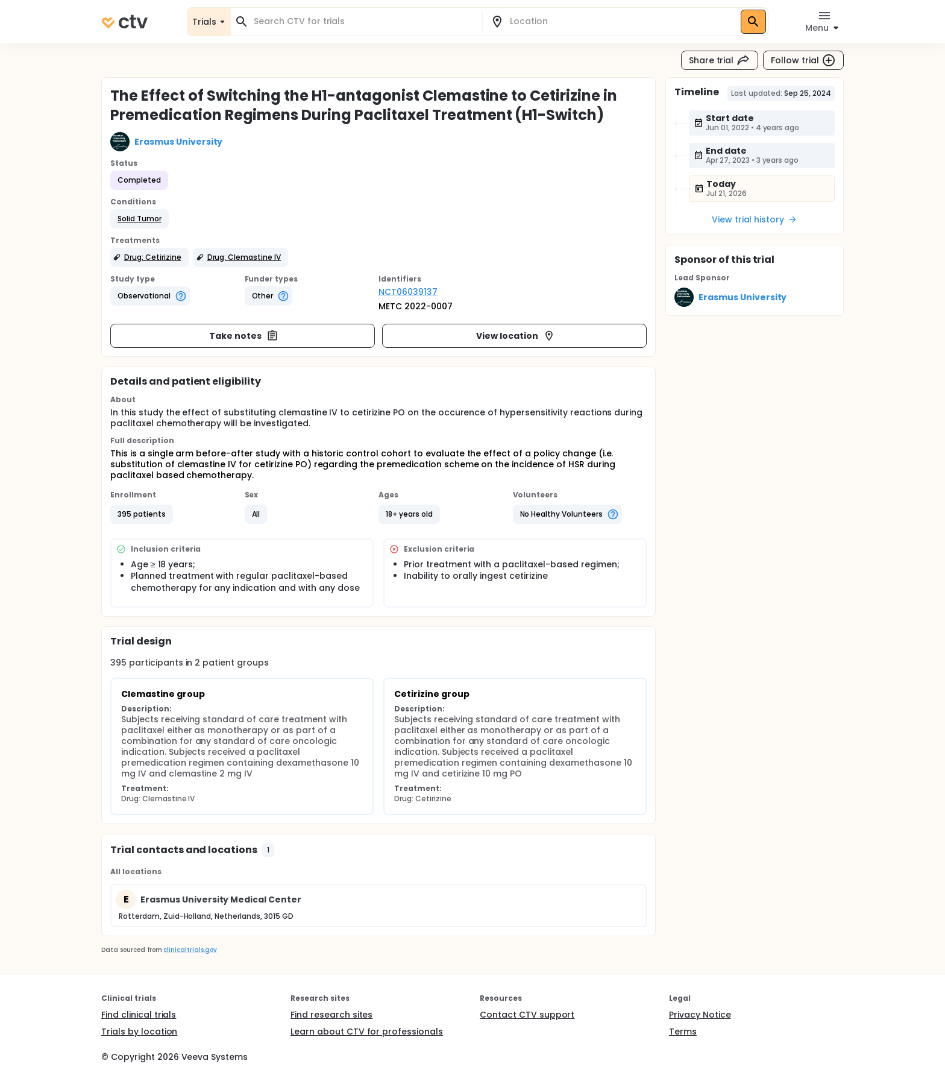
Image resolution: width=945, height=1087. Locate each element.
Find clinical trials (138, 1014)
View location (515, 336)
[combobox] (363, 21)
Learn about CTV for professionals (366, 1031)
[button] (139, 218)
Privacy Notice (700, 1014)
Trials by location (139, 1031)
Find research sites (331, 1014)
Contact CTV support (527, 1014)
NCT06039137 (408, 291)
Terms (683, 1031)
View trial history (754, 219)
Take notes (243, 336)
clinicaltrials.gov (189, 949)
